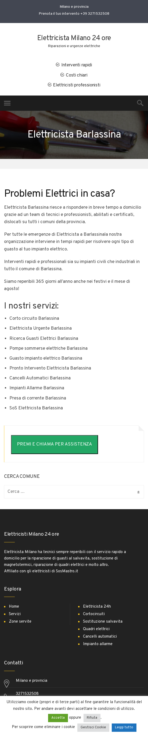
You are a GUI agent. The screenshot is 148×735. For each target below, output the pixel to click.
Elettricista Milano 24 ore (74, 38)
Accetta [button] (58, 718)
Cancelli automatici (100, 636)
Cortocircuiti (94, 614)
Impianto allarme (98, 644)
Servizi (15, 614)
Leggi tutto (124, 727)
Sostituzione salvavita (102, 621)
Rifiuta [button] (92, 718)
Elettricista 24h (97, 606)
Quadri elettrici (96, 629)
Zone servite (20, 621)
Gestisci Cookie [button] (93, 727)
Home (14, 606)
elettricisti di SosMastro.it (55, 571)
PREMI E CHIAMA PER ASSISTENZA (54, 444)
